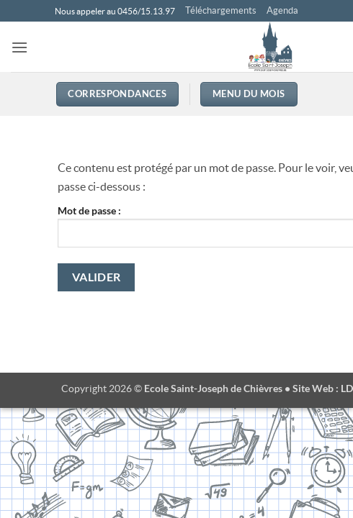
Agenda (282, 10)
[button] (19, 47)
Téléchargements (220, 10)
